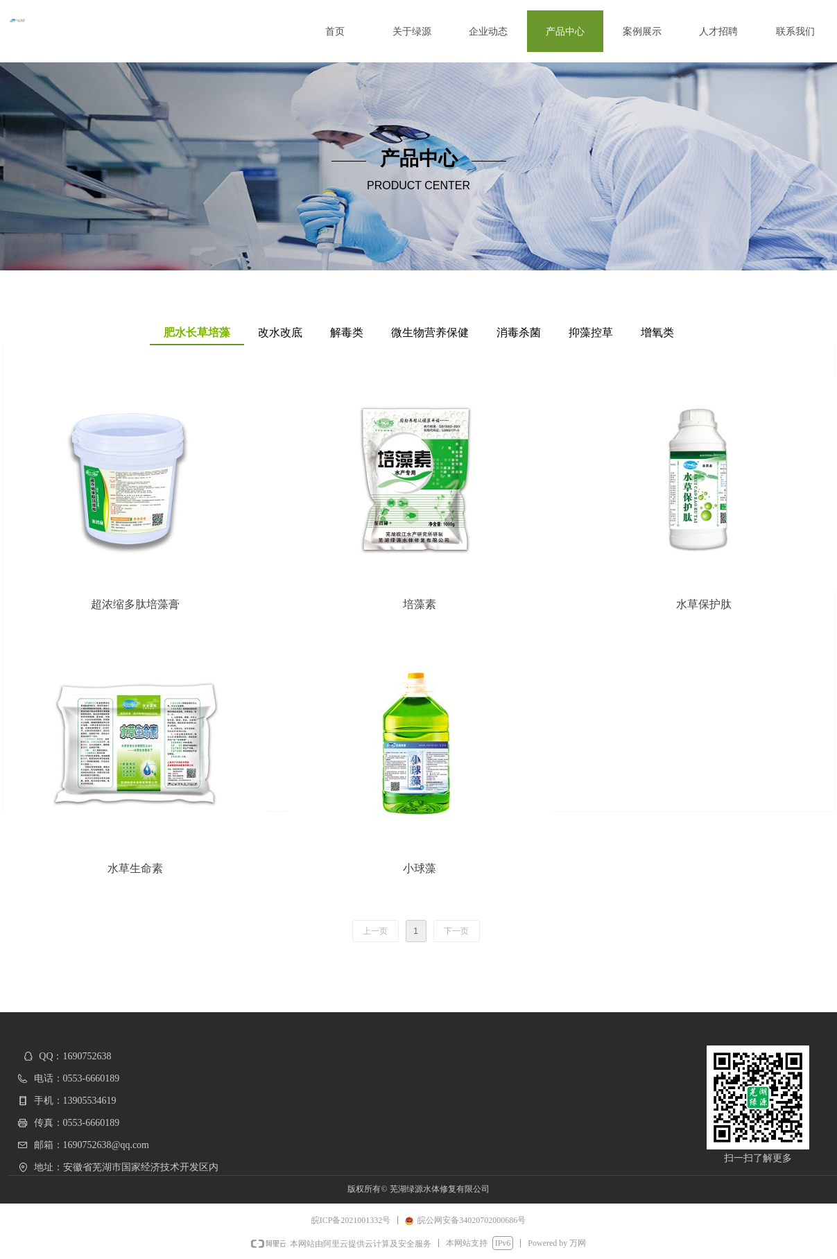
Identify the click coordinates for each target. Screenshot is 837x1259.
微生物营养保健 (430, 332)
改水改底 (280, 332)
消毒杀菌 (519, 332)
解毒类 (346, 332)
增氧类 (657, 332)
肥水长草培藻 (197, 332)
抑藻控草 (591, 332)
